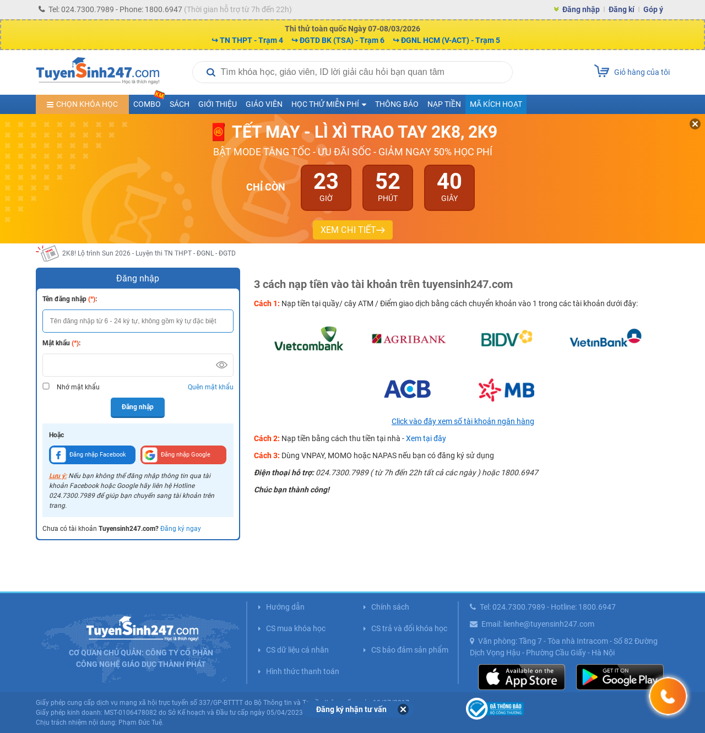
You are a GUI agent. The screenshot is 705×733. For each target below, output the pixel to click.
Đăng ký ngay (180, 529)
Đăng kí (621, 9)
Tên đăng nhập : (69, 299)
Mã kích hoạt (496, 104)
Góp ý (653, 9)
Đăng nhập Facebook (88, 455)
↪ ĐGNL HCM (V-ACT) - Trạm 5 (446, 40)
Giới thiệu (217, 104)
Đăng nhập (581, 9)
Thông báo (397, 104)
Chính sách (390, 606)
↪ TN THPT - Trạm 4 (247, 40)
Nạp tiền (444, 104)
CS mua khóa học (296, 628)
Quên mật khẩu (211, 387)
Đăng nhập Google (176, 455)
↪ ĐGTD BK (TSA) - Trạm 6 (337, 40)
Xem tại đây (426, 438)
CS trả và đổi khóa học (409, 628)
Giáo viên (264, 104)
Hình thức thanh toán (302, 671)
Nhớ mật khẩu (78, 387)
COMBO (149, 101)
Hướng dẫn (285, 606)
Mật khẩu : (61, 343)
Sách (179, 104)
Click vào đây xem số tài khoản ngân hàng (463, 421)
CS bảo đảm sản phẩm (409, 649)
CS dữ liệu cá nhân (297, 649)
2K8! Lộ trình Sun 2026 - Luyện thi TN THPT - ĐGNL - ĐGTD (149, 253)
